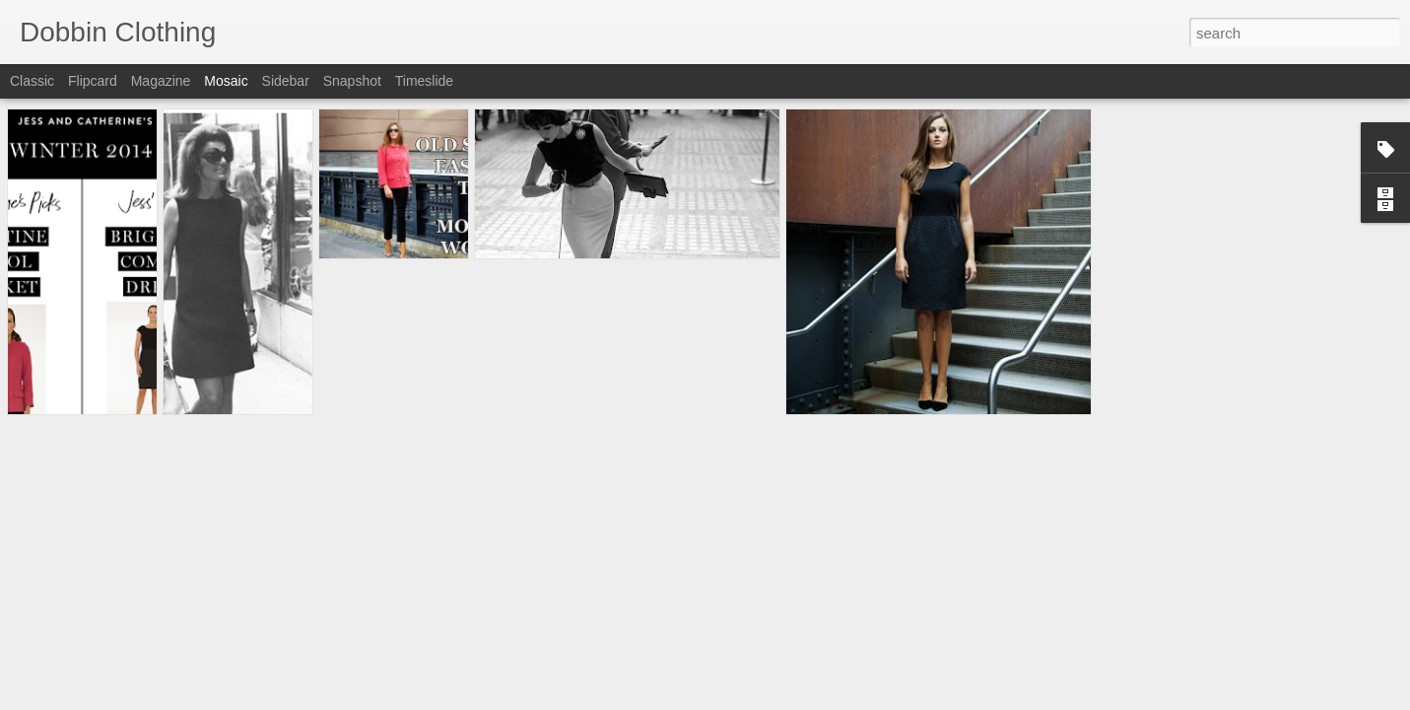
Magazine (161, 81)
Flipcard (92, 81)
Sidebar (285, 81)
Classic (32, 81)
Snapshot (352, 81)
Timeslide (424, 81)
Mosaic (225, 81)
